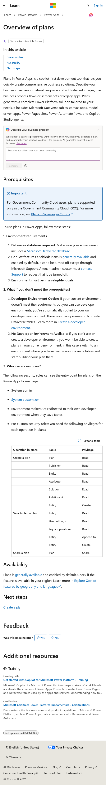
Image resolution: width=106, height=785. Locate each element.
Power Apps (51, 15)
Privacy (89, 767)
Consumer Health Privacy (19, 773)
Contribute (73, 767)
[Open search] (88, 5)
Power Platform (27, 15)
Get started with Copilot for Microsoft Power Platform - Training (45, 680)
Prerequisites (15, 57)
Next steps (13, 68)
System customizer (25, 399)
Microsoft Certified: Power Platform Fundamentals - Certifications (46, 705)
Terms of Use (52, 773)
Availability (13, 63)
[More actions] (99, 15)
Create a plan (12, 607)
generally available (76, 257)
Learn (7, 15)
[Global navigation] (4, 5)
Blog (55, 767)
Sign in (98, 5)
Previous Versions (36, 767)
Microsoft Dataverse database (48, 251)
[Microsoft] (53, 5)
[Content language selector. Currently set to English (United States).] (22, 747)
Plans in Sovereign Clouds (50, 214)
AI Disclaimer (11, 767)
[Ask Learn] (91, 15)
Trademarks (72, 773)
